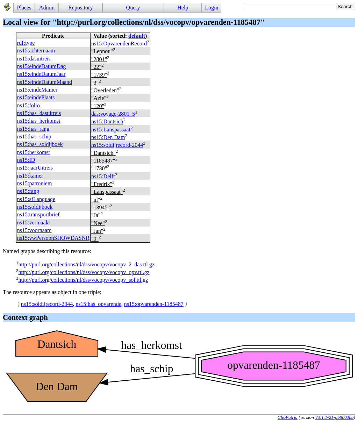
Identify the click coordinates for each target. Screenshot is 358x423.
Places (24, 7)
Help (182, 7)
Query (133, 7)
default (136, 36)
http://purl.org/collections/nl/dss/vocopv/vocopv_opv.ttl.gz (83, 272)
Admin (47, 7)
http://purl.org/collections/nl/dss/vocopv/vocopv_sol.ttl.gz (83, 280)
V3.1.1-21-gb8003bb (334, 417)
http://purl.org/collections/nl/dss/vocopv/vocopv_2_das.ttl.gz (86, 264)
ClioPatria (288, 417)
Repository (80, 7)
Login (211, 7)
